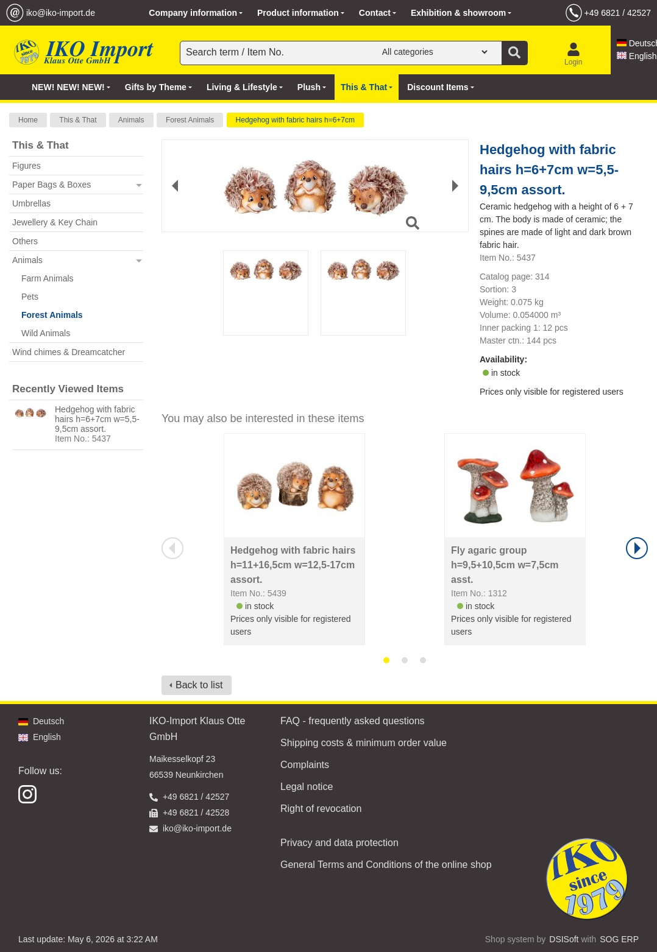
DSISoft (563, 939)
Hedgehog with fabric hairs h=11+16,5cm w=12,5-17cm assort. (292, 565)
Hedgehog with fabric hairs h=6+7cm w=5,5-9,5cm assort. (97, 419)
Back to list (199, 685)
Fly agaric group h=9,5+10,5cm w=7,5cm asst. (505, 565)
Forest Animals (190, 120)
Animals (131, 120)
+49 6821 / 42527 (617, 13)
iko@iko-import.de (60, 13)
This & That (77, 120)
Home (28, 120)
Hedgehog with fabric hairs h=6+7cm (295, 120)
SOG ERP (619, 939)
